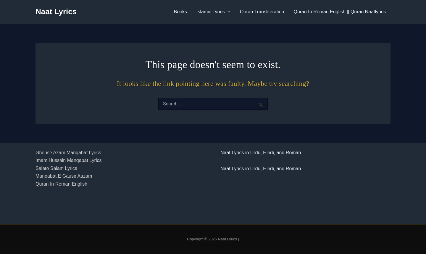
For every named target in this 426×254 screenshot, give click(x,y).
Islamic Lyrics (213, 12)
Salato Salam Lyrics (56, 168)
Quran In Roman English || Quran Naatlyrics (339, 11)
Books (180, 11)
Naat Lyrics (56, 11)
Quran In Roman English (61, 184)
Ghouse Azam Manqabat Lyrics (68, 152)
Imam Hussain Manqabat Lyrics (69, 160)
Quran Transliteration (262, 11)
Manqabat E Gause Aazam (64, 176)
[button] (227, 12)
